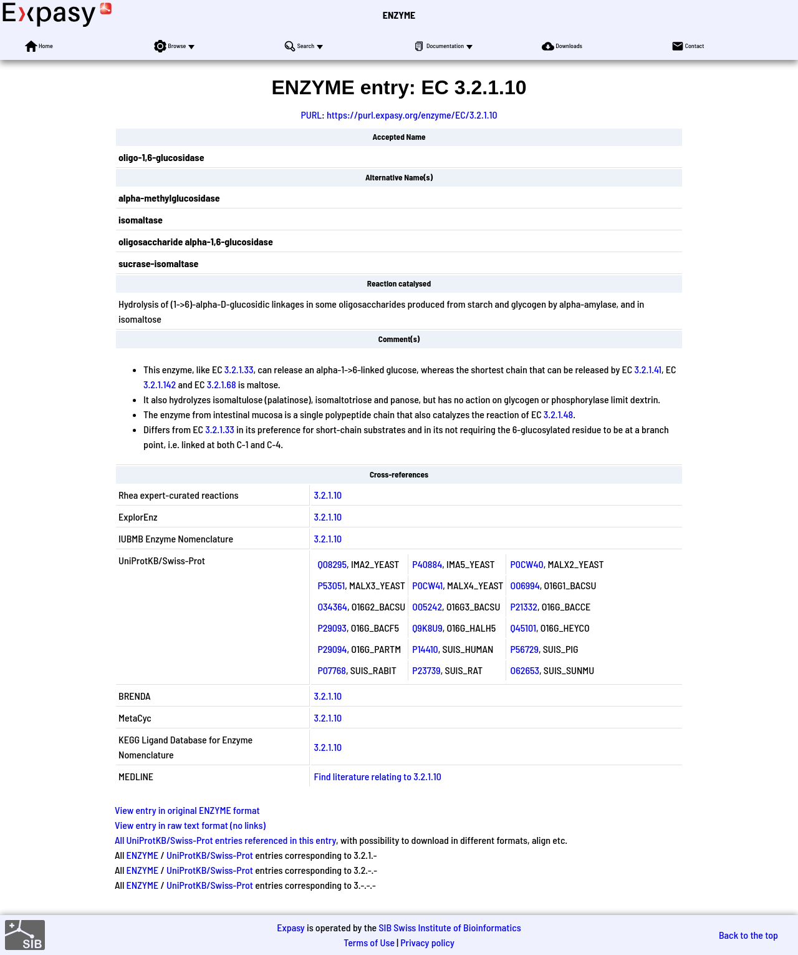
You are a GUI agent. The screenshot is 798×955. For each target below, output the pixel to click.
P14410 (425, 649)
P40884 (427, 564)
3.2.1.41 (647, 369)
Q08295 (332, 564)
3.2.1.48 (558, 414)
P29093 (332, 628)
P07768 (331, 670)
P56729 (524, 649)
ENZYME (399, 15)
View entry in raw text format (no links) (190, 825)
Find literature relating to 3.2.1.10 (377, 776)
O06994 (524, 585)
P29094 (332, 649)
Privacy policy (427, 942)
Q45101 (523, 628)
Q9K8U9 (427, 628)
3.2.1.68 (221, 384)
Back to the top (748, 935)
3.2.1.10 (328, 495)
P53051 (331, 585)
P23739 (426, 670)
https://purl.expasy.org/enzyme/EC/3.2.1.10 (412, 114)
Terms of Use (369, 942)
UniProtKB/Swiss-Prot (209, 855)
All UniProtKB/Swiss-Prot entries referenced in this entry (225, 840)
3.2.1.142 (159, 384)
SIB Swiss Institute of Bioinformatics (449, 927)
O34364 (332, 606)
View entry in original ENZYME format (187, 810)
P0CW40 (526, 564)
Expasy (290, 927)
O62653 (524, 670)
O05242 (427, 606)
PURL (311, 114)
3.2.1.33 (239, 369)
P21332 (523, 606)
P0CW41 (427, 585)
